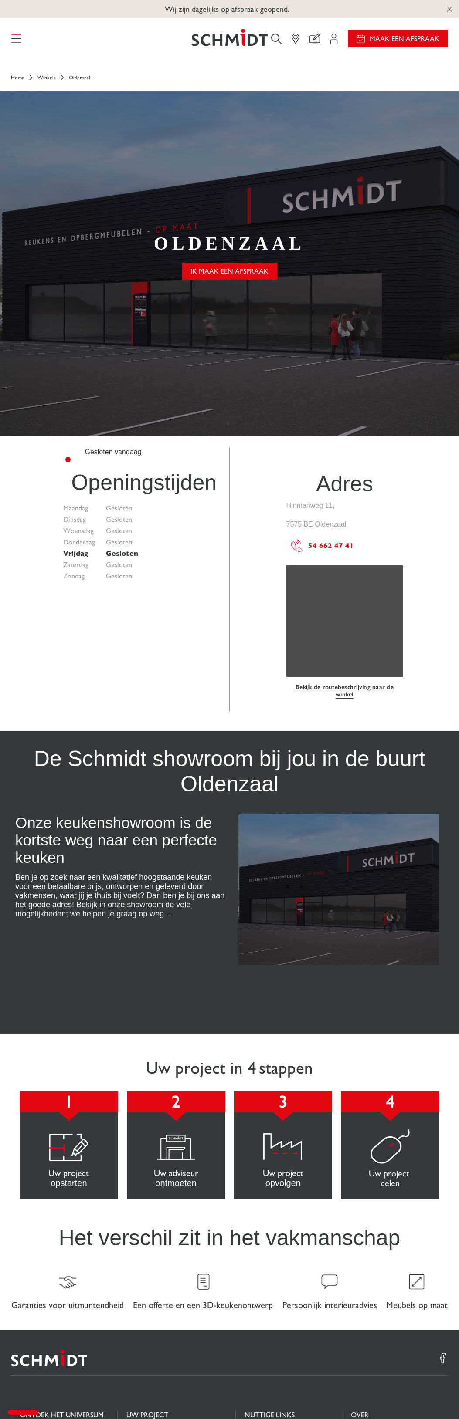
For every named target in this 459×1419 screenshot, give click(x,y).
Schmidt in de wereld (381, 1286)
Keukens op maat (44, 1276)
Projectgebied (146, 1268)
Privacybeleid (374, 1396)
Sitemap (438, 1396)
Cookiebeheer (337, 1396)
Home (17, 84)
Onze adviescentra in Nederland (381, 1307)
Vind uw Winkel (149, 1319)
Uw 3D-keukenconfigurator (165, 1285)
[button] (23, 1412)
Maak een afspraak (404, 42)
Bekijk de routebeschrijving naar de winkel (345, 520)
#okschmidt (410, 1396)
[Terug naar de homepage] (230, 42)
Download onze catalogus (281, 1285)
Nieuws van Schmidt (379, 1268)
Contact (137, 1302)
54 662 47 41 (322, 375)
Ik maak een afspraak (229, 189)
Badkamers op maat (47, 1293)
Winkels (46, 84)
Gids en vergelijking (273, 1268)
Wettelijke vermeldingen (287, 1396)
